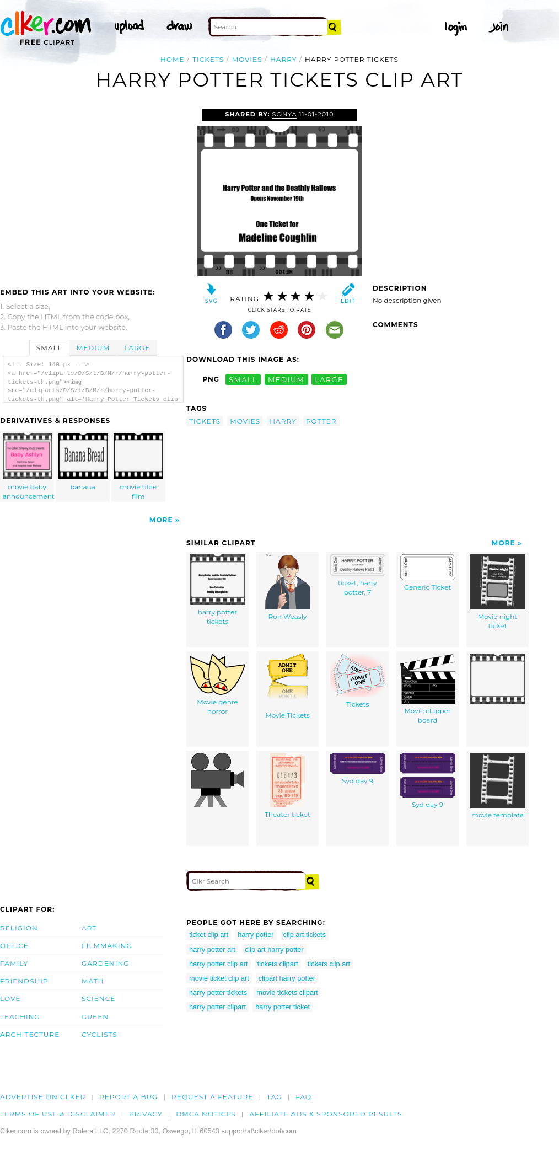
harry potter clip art (218, 964)
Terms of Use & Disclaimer (58, 1114)
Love (10, 998)
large (329, 379)
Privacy (146, 1114)
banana (83, 462)
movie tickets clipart (287, 992)
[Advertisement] (92, 191)
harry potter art (212, 949)
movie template (497, 786)
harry (283, 59)
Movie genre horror (217, 684)
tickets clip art (329, 964)
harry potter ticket (282, 1007)
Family (14, 963)
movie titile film (138, 466)
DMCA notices (206, 1114)
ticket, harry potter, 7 (357, 575)
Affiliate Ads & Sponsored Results (325, 1114)
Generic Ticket (427, 572)
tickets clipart (277, 964)
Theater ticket (287, 785)
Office (14, 945)
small (243, 379)
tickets (208, 59)
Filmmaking (107, 945)
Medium (93, 348)
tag (274, 1097)
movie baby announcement (29, 466)
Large (137, 348)
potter (321, 421)
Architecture (30, 1034)
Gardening (106, 963)
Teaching (20, 1017)
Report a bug (128, 1097)
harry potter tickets (217, 589)
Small (49, 348)
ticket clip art (208, 934)
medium (286, 379)
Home (172, 59)
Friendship (24, 981)
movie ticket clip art (219, 978)
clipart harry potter (287, 978)
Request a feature (212, 1097)
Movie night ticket (497, 592)
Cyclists (99, 1034)
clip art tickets (304, 934)
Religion (19, 928)
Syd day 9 (357, 769)
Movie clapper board (427, 689)
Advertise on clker (42, 1097)
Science (98, 998)
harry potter (255, 934)
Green (95, 1017)
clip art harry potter (274, 949)
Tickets (357, 681)
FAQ (303, 1097)
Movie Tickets (287, 686)
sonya (284, 114)
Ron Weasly (287, 587)
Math (93, 981)
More (161, 520)
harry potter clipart (217, 1007)
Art (89, 928)
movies (247, 59)
